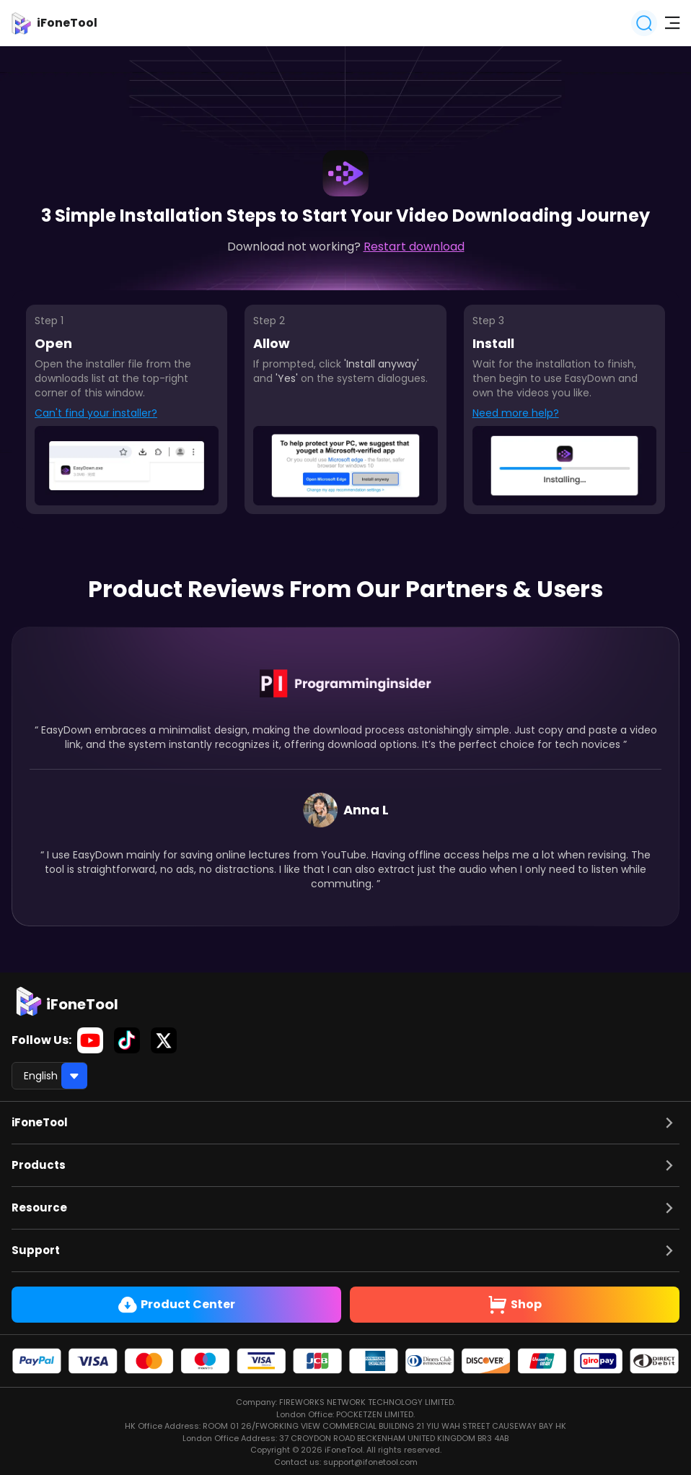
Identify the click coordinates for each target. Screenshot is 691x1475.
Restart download (414, 246)
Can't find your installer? (96, 413)
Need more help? (515, 413)
